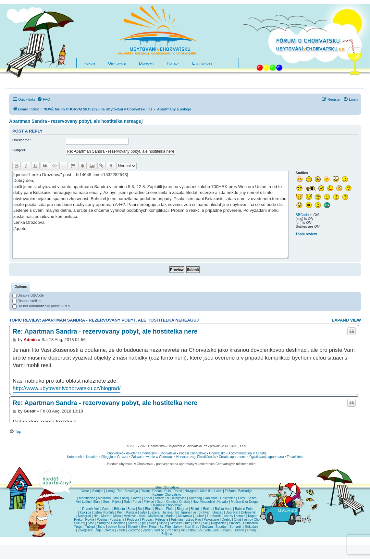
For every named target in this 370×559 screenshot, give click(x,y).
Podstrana (116, 519)
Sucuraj (79, 523)
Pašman (177, 519)
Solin (152, 523)
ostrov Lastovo (234, 516)
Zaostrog (134, 530)
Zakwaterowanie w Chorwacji (152, 457)
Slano (163, 523)
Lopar (148, 498)
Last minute (202, 63)
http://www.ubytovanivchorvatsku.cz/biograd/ (66, 388)
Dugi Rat (232, 512)
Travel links (295, 457)
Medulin (206, 491)
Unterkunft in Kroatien (82, 457)
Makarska (185, 516)
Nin (95, 516)
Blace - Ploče (164, 509)
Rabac (157, 491)
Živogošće (85, 530)
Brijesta (119, 509)
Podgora (133, 519)
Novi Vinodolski (203, 501)
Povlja (89, 519)
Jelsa (143, 512)
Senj (106, 501)
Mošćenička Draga (244, 501)
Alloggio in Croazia (114, 457)
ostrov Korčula (104, 512)
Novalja (222, 501)
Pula (167, 491)
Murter (106, 516)
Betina (207, 509)
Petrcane (161, 519)
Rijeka (116, 501)
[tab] (20, 287)
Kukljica (85, 512)
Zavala (109, 530)
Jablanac (210, 498)
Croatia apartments (232, 457)
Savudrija (131, 491)
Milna (117, 516)
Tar (119, 491)
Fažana (230, 491)
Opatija (171, 501)
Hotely (173, 63)
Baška (252, 498)
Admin (30, 339)
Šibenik (133, 526)
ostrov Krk (162, 498)
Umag (110, 491)
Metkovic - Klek (135, 516)
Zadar (147, 530)
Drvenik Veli (90, 509)
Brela (131, 509)
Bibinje (196, 509)
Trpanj (251, 530)
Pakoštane (211, 519)
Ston (91, 523)
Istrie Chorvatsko (166, 487)
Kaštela (131, 512)
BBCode (302, 215)
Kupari (252, 516)
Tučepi (90, 526)
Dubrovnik (248, 512)
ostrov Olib (252, 519)
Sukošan (251, 526)
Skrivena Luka (180, 523)
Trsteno (238, 530)
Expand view (346, 320)
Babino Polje (244, 509)
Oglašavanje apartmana (266, 457)
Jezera (155, 512)
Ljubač (199, 516)
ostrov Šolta (116, 526)
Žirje (98, 530)
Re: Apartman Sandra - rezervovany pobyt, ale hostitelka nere (105, 331)
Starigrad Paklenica (111, 523)
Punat (136, 501)
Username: (21, 140)
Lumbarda (214, 516)
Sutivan (207, 526)
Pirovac (147, 519)
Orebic (226, 519)
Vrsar (85, 491)
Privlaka (235, 523)
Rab (127, 501)
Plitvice (148, 501)
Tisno (101, 526)
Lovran (136, 498)
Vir (183, 530)
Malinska (104, 498)
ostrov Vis (195, 530)
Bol (140, 509)
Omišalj (184, 501)
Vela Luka (211, 530)
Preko (78, 519)
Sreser (132, 523)
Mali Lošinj (121, 498)
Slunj (96, 501)
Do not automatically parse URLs (41, 306)
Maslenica (155, 516)
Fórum (89, 63)
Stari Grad (191, 526)
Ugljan (225, 530)
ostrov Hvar (201, 512)
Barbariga (245, 491)
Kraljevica (179, 498)
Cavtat (106, 509)
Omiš (237, 519)
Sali (205, 523)
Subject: (19, 150)
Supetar (221, 526)
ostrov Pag (193, 519)
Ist (177, 512)
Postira (102, 519)
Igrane (186, 512)
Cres (241, 498)
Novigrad (191, 491)
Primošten (250, 523)
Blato (149, 509)
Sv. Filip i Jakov (171, 526)
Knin (120, 512)
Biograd (182, 509)
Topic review (306, 234)
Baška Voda (223, 509)
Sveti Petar (149, 526)
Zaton (121, 530)
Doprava (146, 63)
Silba (196, 523)
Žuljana (167, 534)
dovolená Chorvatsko (141, 453)
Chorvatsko (115, 453)
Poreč (177, 491)
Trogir (78, 526)
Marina (171, 516)
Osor (160, 501)
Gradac (217, 512)
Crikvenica (227, 498)
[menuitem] (43, 99)
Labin (218, 491)
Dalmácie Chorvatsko (166, 505)
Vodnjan (97, 491)
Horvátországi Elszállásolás (196, 457)
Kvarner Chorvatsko (167, 494)
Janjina (167, 512)
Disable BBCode (28, 295)
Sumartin (235, 526)
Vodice (159, 530)
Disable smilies (26, 301)
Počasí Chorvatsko (192, 453)
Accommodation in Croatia (247, 453)
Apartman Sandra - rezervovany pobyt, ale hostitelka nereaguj (76, 121)
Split (143, 523)
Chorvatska (168, 453)
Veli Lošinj (83, 501)
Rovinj (145, 491)
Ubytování (117, 63)
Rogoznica (218, 523)
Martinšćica (87, 498)
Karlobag (195, 498)
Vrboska (172, 530)
